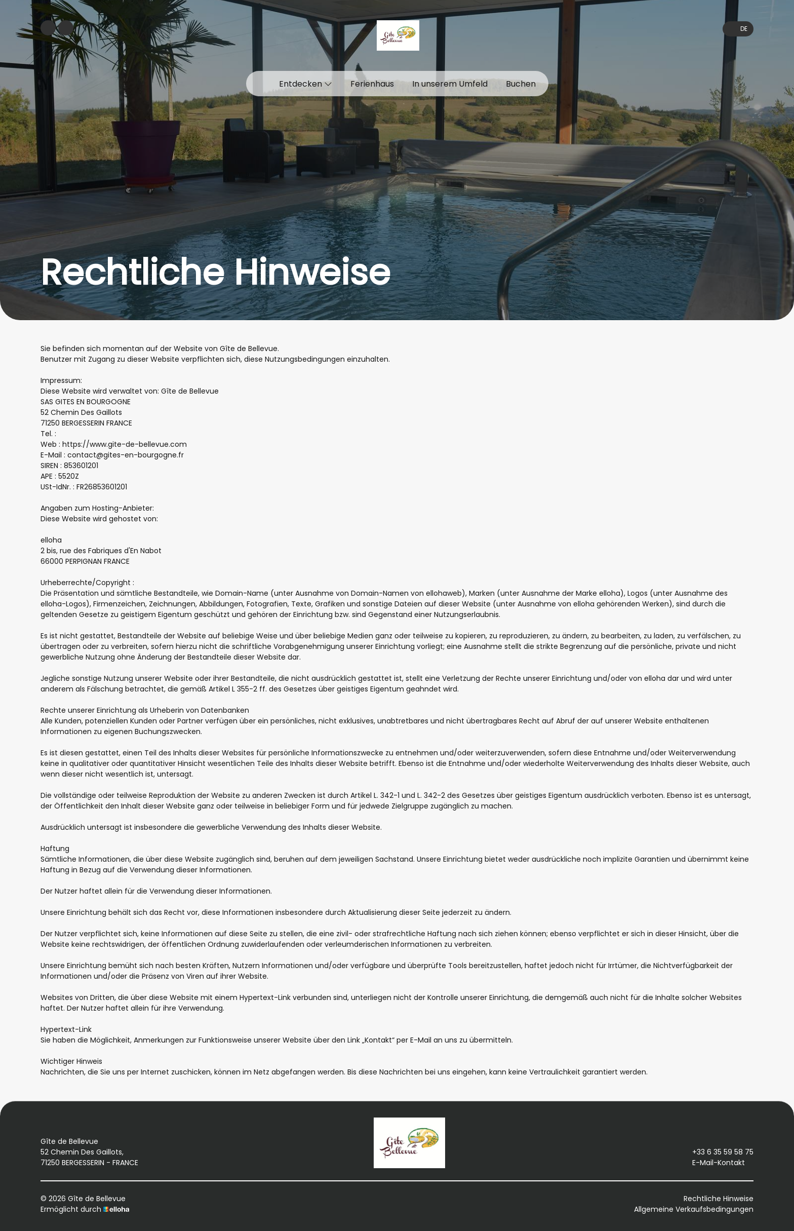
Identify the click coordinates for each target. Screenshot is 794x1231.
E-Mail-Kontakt (713, 1163)
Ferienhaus (372, 84)
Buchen (521, 84)
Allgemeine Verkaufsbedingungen (693, 1209)
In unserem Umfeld (450, 84)
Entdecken (305, 84)
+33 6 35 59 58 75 (717, 1152)
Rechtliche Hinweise (718, 1199)
